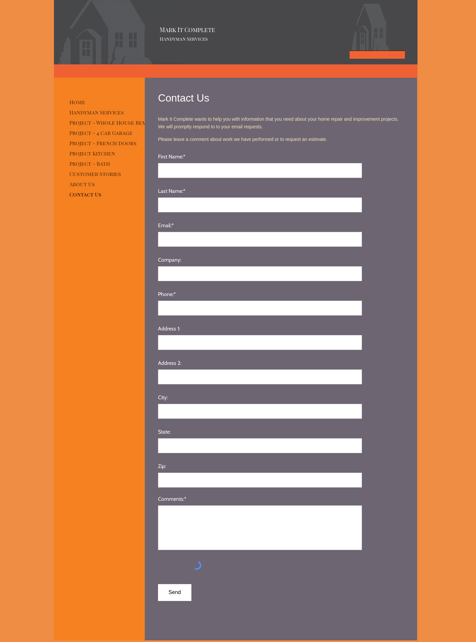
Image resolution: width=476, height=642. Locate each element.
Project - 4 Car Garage (101, 132)
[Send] (174, 592)
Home (77, 102)
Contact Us (85, 194)
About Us (82, 184)
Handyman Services (96, 112)
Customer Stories (95, 173)
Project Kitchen (92, 153)
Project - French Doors (103, 143)
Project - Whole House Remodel (115, 122)
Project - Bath (89, 163)
